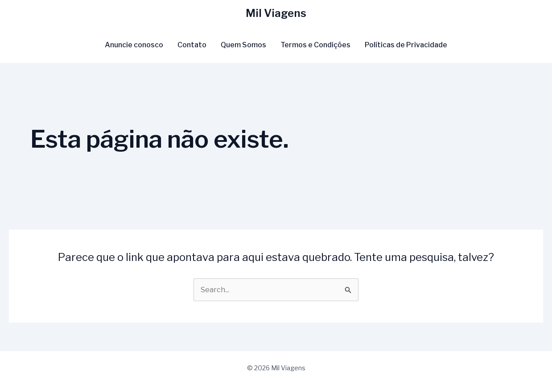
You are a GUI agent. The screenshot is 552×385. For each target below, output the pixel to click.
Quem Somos (243, 45)
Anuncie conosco (134, 45)
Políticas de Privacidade (406, 45)
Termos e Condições (315, 45)
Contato (191, 45)
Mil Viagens (276, 13)
